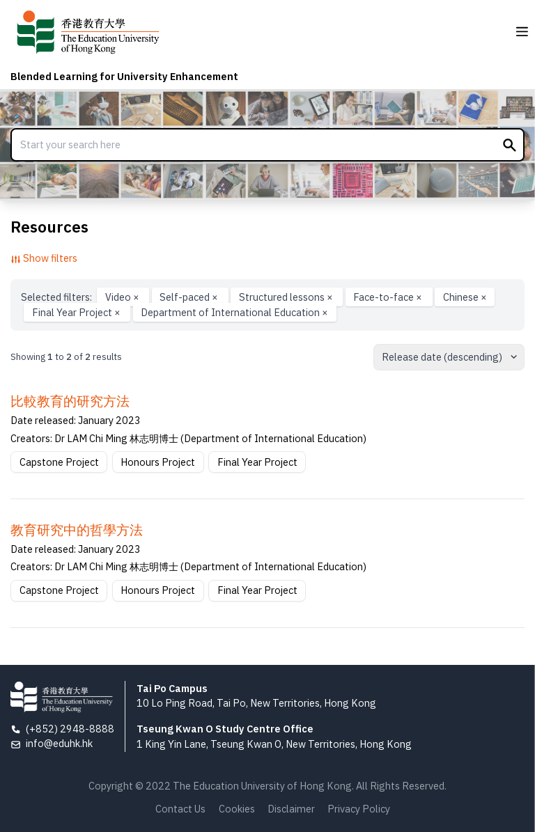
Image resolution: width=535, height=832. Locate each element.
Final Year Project (77, 312)
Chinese (465, 297)
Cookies (237, 808)
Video (123, 297)
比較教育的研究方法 (70, 401)
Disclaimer (291, 808)
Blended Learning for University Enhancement (124, 76)
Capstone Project (59, 462)
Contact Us (180, 808)
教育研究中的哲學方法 (76, 529)
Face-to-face (388, 297)
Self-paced (190, 297)
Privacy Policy (358, 808)
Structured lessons (287, 297)
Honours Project (158, 462)
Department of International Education (234, 312)
